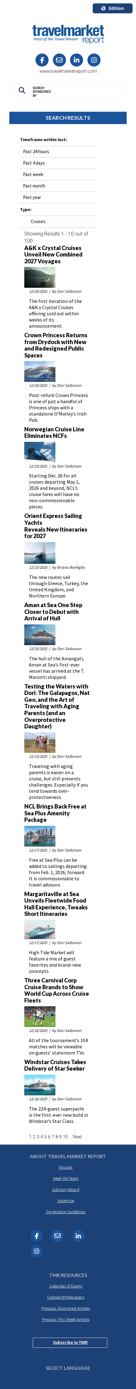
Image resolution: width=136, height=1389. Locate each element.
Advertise (66, 1200)
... (70, 1136)
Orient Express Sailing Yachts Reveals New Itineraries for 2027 (55, 526)
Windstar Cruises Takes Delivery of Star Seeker (55, 1065)
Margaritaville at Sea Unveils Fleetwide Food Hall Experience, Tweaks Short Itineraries (56, 904)
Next (77, 1136)
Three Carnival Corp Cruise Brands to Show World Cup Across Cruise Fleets (56, 990)
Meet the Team (65, 1178)
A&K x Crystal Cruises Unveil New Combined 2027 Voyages (53, 255)
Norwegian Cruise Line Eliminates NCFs (54, 432)
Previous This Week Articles (66, 1319)
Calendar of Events (65, 1286)
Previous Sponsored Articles (65, 1308)
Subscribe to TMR (70, 1342)
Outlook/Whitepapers (65, 1297)
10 (65, 1136)
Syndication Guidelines (66, 1212)
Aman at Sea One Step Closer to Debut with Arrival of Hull (53, 612)
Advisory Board (65, 1189)
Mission (66, 1167)
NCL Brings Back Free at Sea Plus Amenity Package (55, 813)
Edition (112, 8)
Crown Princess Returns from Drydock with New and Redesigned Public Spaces (55, 345)
